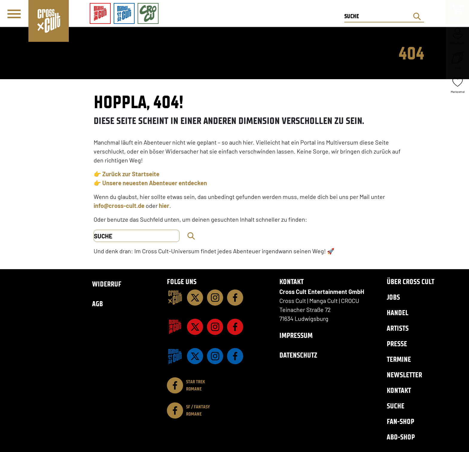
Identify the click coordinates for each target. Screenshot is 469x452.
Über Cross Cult (410, 281)
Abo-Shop (401, 437)
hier (164, 205)
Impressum (296, 335)
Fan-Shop (400, 421)
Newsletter (404, 374)
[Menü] (14, 13)
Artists (398, 328)
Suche (395, 406)
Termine (399, 359)
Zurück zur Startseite (130, 173)
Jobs (393, 297)
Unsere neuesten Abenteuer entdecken (154, 182)
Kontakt (399, 390)
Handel (397, 312)
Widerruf (106, 284)
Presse (397, 343)
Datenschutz (298, 355)
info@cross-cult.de (119, 205)
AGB (97, 303)
